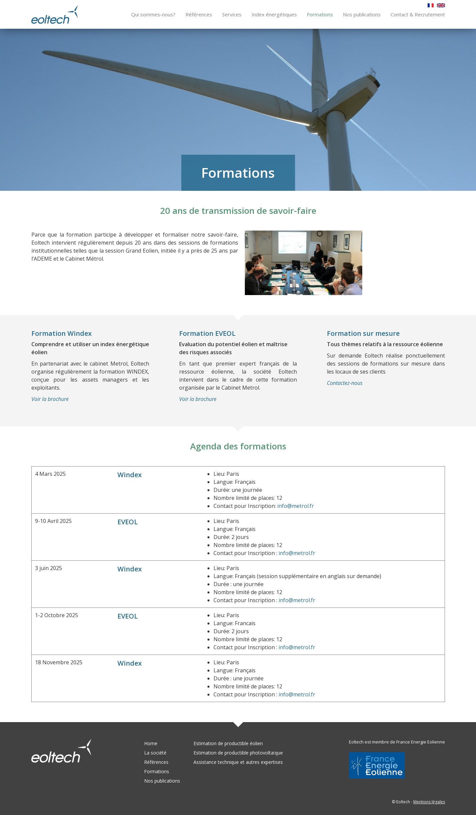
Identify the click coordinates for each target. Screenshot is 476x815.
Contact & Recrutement (418, 14)
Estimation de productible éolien (228, 743)
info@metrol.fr (295, 506)
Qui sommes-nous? (153, 14)
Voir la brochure (50, 399)
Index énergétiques (274, 14)
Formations (320, 14)
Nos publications (362, 14)
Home (150, 743)
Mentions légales (429, 802)
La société (155, 753)
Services (232, 14)
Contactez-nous (345, 383)
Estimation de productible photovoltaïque (238, 753)
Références (198, 14)
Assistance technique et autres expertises (238, 762)
